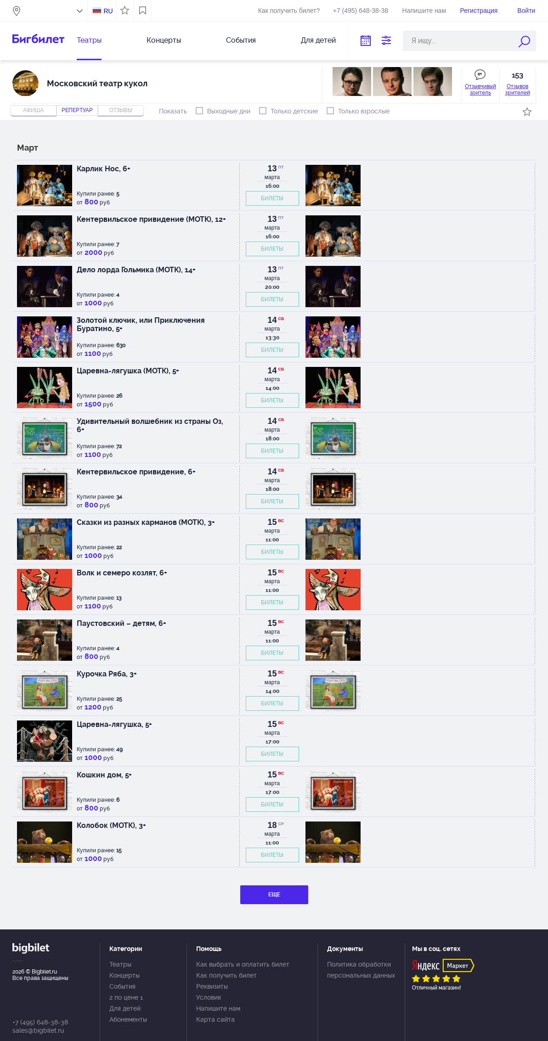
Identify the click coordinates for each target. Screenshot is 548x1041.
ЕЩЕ (274, 894)
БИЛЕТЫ (272, 198)
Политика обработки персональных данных (361, 970)
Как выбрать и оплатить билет (242, 964)
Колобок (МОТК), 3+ (111, 825)
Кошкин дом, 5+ (104, 775)
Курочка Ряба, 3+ (107, 674)
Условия (208, 997)
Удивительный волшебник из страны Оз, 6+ (150, 425)
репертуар (77, 110)
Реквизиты (212, 986)
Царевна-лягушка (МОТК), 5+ (128, 370)
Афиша (33, 110)
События (241, 40)
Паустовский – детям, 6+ (121, 623)
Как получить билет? (289, 10)
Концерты (164, 40)
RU (108, 11)
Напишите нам (424, 10)
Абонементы (128, 1019)
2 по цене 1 (126, 997)
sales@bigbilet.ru (38, 1030)
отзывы (120, 110)
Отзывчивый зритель (480, 89)
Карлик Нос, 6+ (103, 168)
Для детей (318, 40)
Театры (89, 40)
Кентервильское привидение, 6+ (136, 471)
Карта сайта (215, 1019)
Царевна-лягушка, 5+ (114, 724)
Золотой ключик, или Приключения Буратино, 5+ (141, 324)
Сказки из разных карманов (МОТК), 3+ (146, 522)
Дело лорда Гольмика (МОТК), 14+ (136, 269)
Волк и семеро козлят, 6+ (122, 572)
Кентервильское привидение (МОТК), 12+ (151, 219)
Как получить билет (226, 975)
